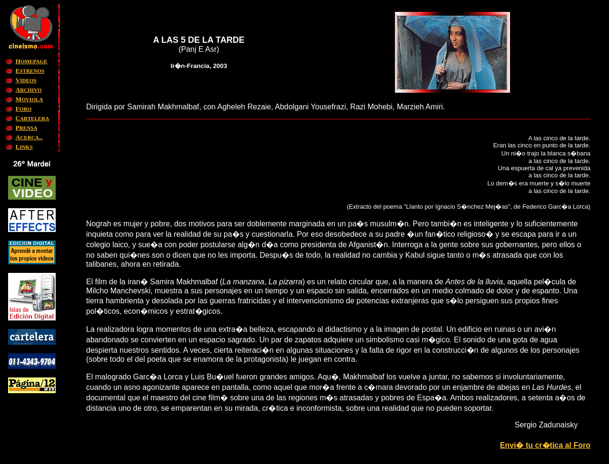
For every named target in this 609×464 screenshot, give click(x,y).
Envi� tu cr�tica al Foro (545, 445)
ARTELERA (32, 118)
